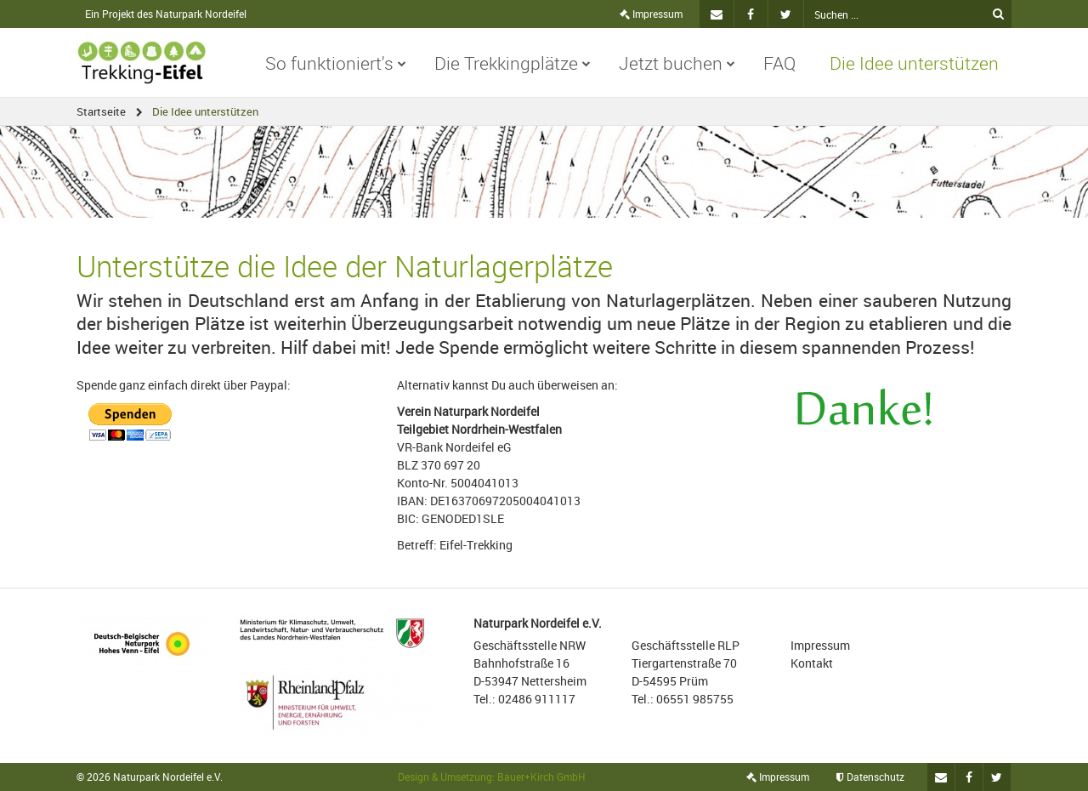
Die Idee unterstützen (914, 63)
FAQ (779, 63)
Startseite (101, 111)
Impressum (651, 13)
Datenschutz (870, 776)
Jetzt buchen (677, 63)
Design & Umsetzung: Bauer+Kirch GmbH (492, 776)
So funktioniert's (335, 63)
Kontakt (811, 663)
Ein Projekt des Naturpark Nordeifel (165, 13)
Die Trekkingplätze (512, 63)
